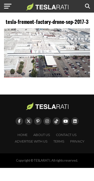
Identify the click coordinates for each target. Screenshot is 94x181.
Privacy (77, 141)
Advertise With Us (31, 141)
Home (23, 135)
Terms (58, 141)
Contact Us (66, 135)
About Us (41, 135)
